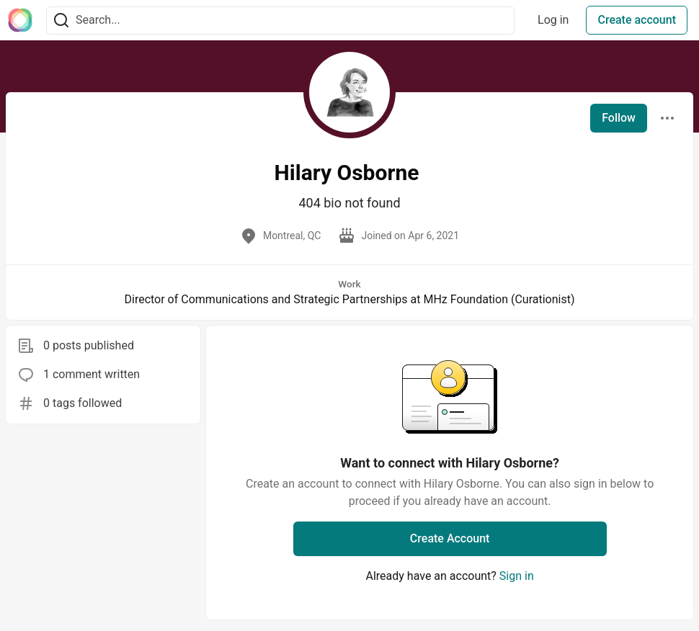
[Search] (61, 20)
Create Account (450, 538)
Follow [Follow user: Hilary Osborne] (619, 118)
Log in (553, 20)
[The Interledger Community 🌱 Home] (20, 20)
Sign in (516, 576)
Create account (636, 20)
